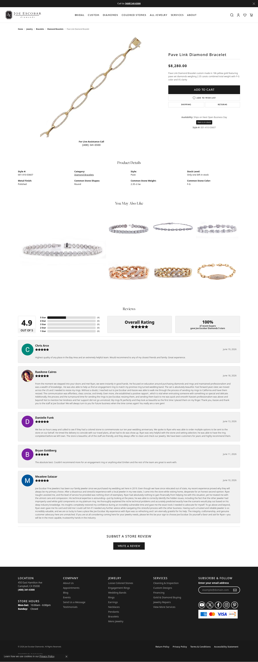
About (191, 14)
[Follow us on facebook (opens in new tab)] (218, 605)
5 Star (43, 317)
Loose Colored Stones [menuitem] (120, 583)
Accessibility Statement (226, 646)
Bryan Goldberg (45, 450)
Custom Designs (162, 587)
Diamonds (110, 14)
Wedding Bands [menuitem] (117, 592)
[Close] (254, 4)
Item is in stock (204, 122)
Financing (158, 592)
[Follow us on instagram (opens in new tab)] (226, 605)
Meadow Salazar (46, 476)
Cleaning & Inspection (166, 583)
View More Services (164, 607)
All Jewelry (158, 14)
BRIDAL (80, 14)
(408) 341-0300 (91, 145)
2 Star (43, 327)
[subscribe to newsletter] (235, 590)
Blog (65, 592)
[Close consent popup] (66, 657)
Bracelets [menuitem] (113, 616)
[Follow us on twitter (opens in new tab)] (210, 605)
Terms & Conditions (200, 646)
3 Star (43, 324)
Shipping (186, 104)
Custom (93, 14)
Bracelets (40, 29)
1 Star (43, 331)
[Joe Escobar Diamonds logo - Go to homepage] (23, 15)
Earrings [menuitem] (113, 602)
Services (177, 14)
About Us (68, 583)
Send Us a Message (74, 602)
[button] (231, 15)
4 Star (43, 320)
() (98, 317)
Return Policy (162, 646)
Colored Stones (134, 14)
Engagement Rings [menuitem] (119, 587)
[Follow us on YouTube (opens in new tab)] (201, 605)
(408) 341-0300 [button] (133, 3)
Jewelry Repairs (162, 602)
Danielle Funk (44, 418)
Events (67, 597)
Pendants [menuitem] (113, 611)
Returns (222, 104)
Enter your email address (213, 582)
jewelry (29, 29)
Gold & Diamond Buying (167, 597)
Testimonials (70, 607)
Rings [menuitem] (111, 597)
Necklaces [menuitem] (114, 607)
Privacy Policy (180, 646)
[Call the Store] (26, 589)
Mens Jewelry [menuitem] (115, 621)
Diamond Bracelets (55, 29)
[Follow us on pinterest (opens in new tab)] (234, 605)
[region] (91, 86)
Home (20, 29)
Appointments (71, 587)
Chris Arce (42, 345)
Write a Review (129, 546)
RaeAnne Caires (45, 372)
